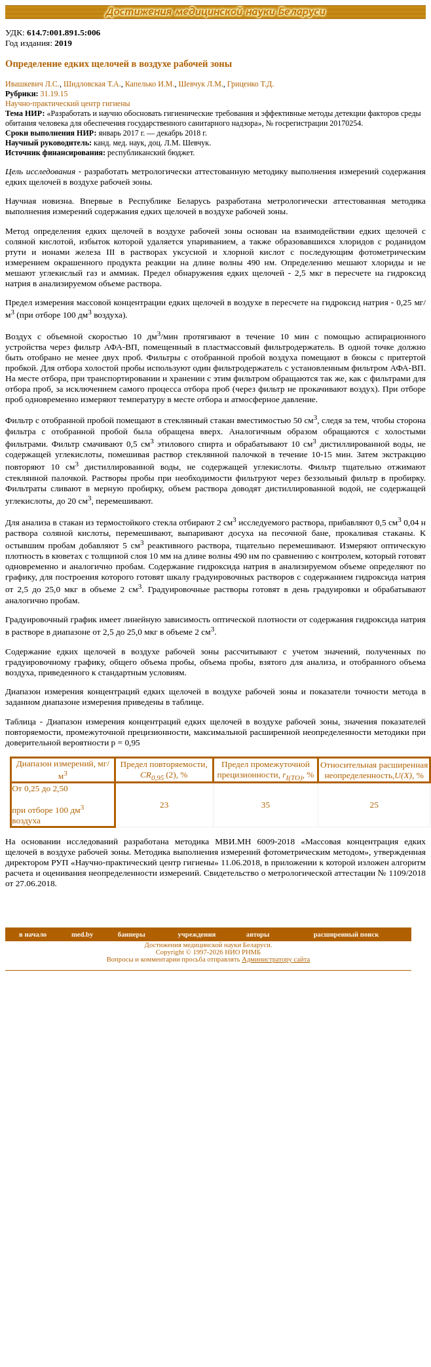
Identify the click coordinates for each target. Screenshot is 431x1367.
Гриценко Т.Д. (250, 83)
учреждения (197, 934)
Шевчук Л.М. (201, 83)
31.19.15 (54, 93)
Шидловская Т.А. (92, 83)
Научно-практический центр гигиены (67, 103)
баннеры (131, 934)
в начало (33, 934)
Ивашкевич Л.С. (32, 83)
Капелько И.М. (150, 83)
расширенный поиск (346, 934)
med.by (82, 934)
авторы (258, 934)
